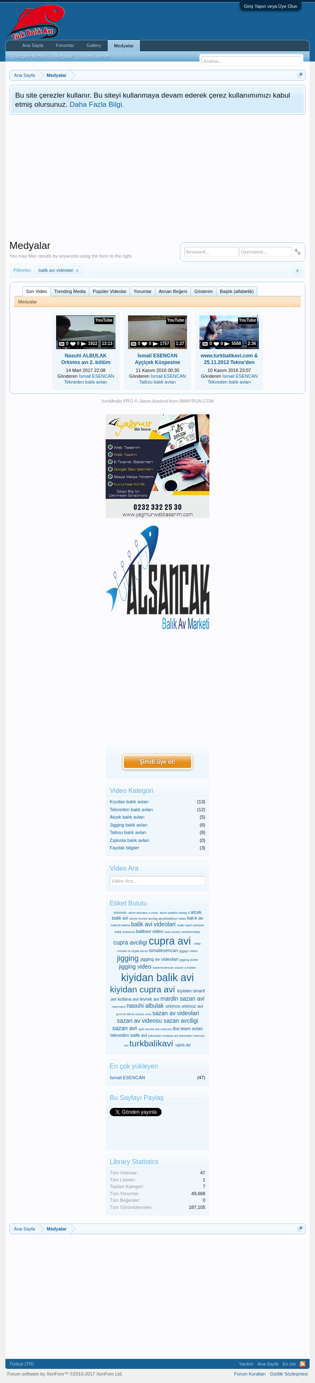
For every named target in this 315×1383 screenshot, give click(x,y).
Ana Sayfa (33, 45)
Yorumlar (142, 291)
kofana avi (128, 999)
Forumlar (65, 45)
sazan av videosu (139, 1020)
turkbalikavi (151, 1043)
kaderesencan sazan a (170, 968)
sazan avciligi (180, 1020)
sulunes (166, 1029)
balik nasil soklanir (190, 925)
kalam (191, 968)
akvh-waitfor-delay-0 (175, 913)
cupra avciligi (130, 942)
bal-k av (195, 917)
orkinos (172, 1006)
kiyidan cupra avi (142, 989)
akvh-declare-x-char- (143, 913)
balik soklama (125, 932)
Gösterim (203, 291)
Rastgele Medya (29, 56)
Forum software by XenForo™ (65, 1373)
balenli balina (120, 925)
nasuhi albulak (145, 1005)
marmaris (119, 1007)
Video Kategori (131, 790)
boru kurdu (172, 932)
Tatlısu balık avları (157, 381)
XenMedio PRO (117, 401)
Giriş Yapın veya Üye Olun (271, 6)
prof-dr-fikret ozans (130, 1014)
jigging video (135, 966)
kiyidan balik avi (157, 977)
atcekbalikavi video (172, 918)
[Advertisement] (158, 177)
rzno (148, 1014)
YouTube (103, 320)
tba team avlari (188, 1028)
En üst (289, 1363)
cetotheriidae (190, 932)
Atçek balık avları (127, 817)
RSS (302, 1364)
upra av (183, 1044)
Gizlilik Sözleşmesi (289, 1373)
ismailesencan (163, 950)
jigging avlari (189, 960)
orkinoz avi (192, 1006)
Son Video (36, 291)
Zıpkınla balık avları (129, 840)
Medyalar (124, 45)
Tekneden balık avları (85, 381)
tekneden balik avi (129, 1035)
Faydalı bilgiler (124, 847)
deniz (144, 951)
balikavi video (149, 931)
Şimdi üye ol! (157, 761)
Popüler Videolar (109, 291)
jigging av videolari (160, 959)
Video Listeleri (95, 56)
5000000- (120, 913)
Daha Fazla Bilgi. (97, 104)
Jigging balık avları (129, 824)
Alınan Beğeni (173, 291)
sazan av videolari (176, 1013)
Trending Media (70, 291)
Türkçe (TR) (22, 1363)
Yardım (246, 1363)
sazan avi (124, 1028)
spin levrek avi (149, 1029)
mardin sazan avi (182, 998)
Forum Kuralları (250, 1373)
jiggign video (188, 951)
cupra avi (170, 941)
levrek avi (149, 999)
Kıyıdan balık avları (129, 801)
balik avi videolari (59, 270)
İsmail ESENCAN (96, 376)
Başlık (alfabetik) (236, 291)
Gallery (93, 45)
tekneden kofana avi (163, 1036)
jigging (127, 958)
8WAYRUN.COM (197, 401)
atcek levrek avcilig (144, 918)
